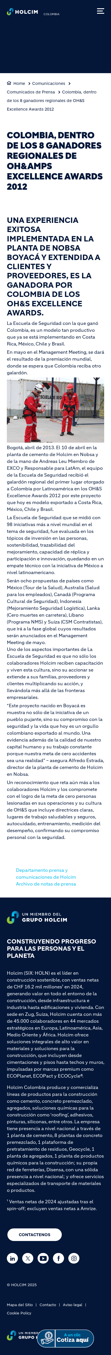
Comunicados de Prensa (31, 92)
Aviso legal (72, 1304)
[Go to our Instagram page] (75, 1258)
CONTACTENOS (34, 1234)
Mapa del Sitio (20, 1304)
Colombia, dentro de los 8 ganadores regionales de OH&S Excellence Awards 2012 (51, 100)
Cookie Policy (19, 1313)
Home (19, 83)
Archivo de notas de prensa (46, 884)
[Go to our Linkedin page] (14, 1258)
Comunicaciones (48, 83)
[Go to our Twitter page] (29, 1258)
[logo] (22, 13)
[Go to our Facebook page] (60, 1258)
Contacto (48, 1304)
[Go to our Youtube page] (45, 1258)
